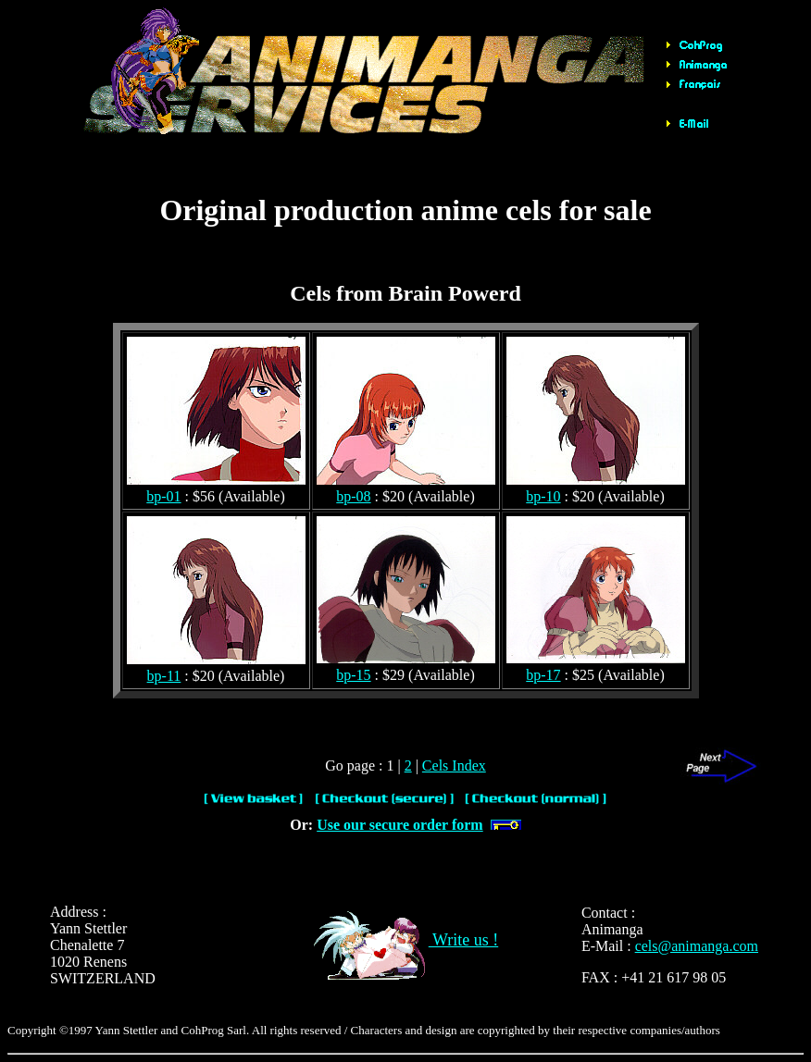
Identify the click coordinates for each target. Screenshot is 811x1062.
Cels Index (454, 765)
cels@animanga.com (696, 946)
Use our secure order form (400, 825)
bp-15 (353, 675)
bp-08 (353, 496)
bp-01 (163, 496)
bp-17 (543, 675)
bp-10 (543, 496)
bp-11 (164, 676)
